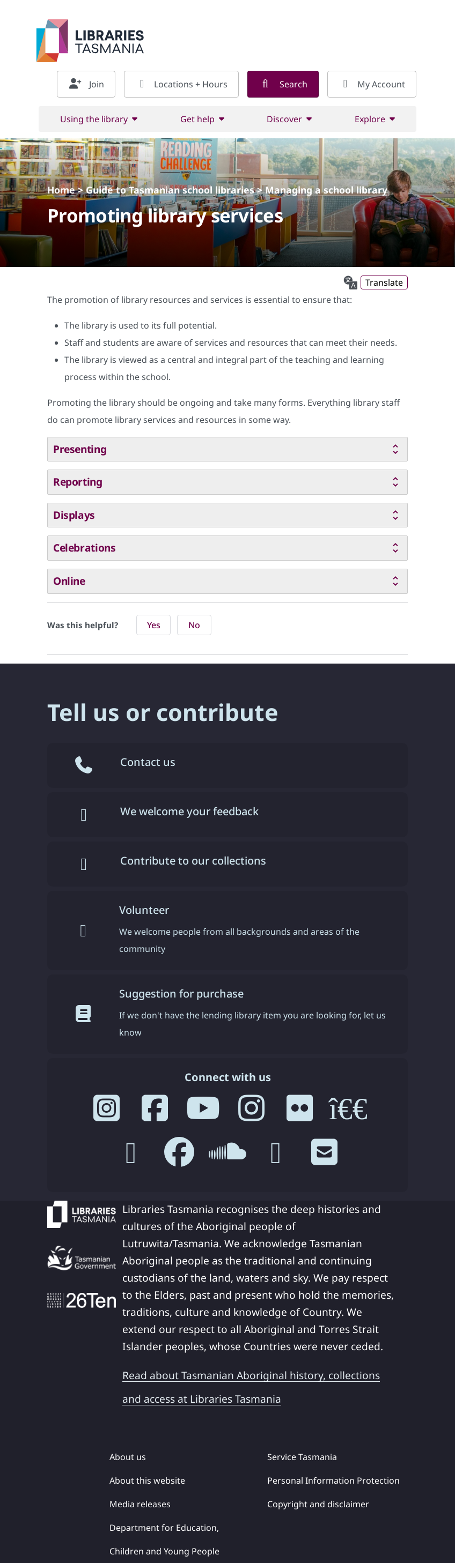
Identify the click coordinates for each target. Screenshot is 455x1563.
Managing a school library (326, 189)
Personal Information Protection (333, 1480)
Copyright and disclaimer (318, 1504)
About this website (147, 1480)
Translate (384, 282)
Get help (197, 119)
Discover (284, 119)
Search (283, 84)
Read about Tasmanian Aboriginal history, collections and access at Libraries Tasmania (251, 1387)
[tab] (227, 449)
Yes (153, 625)
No (194, 625)
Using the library (94, 119)
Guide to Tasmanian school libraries (170, 189)
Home (61, 189)
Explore (370, 119)
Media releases (140, 1504)
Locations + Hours (181, 84)
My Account (372, 84)
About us (127, 1457)
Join (86, 84)
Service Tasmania (302, 1457)
